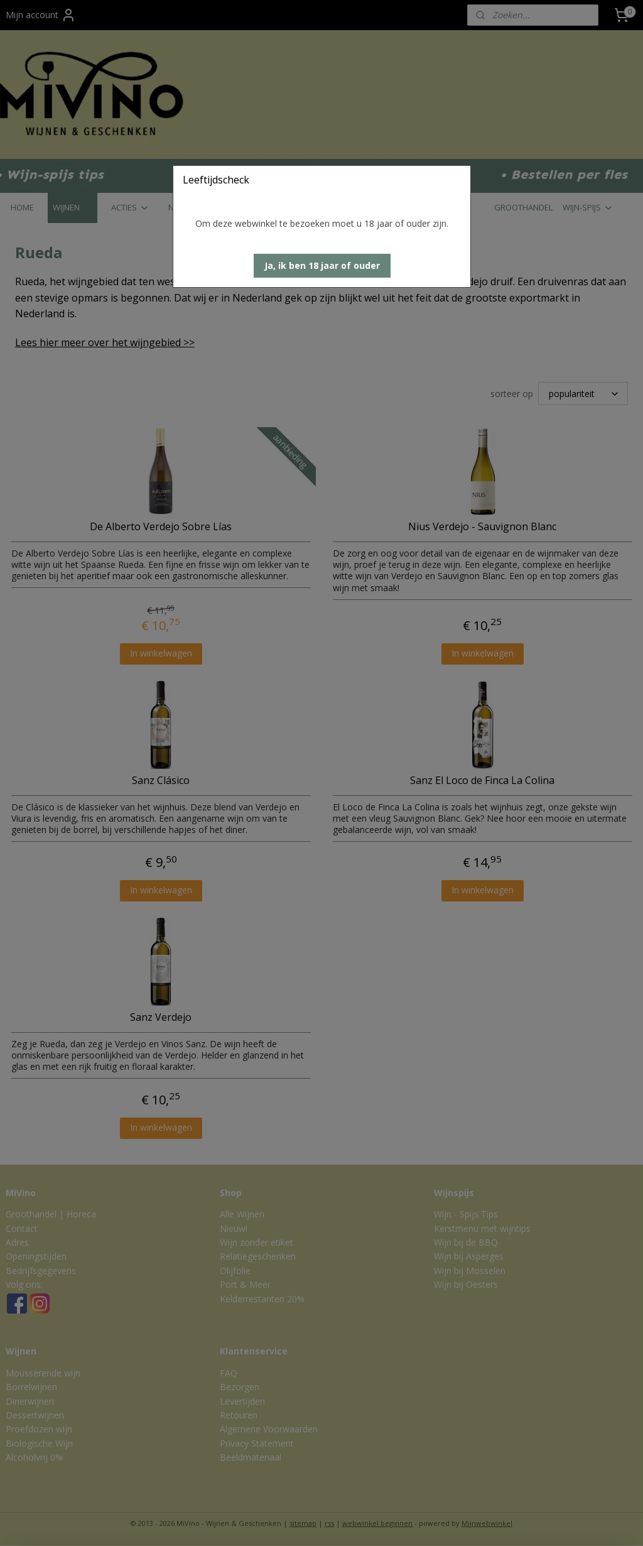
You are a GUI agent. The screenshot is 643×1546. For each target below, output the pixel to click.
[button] (322, 266)
